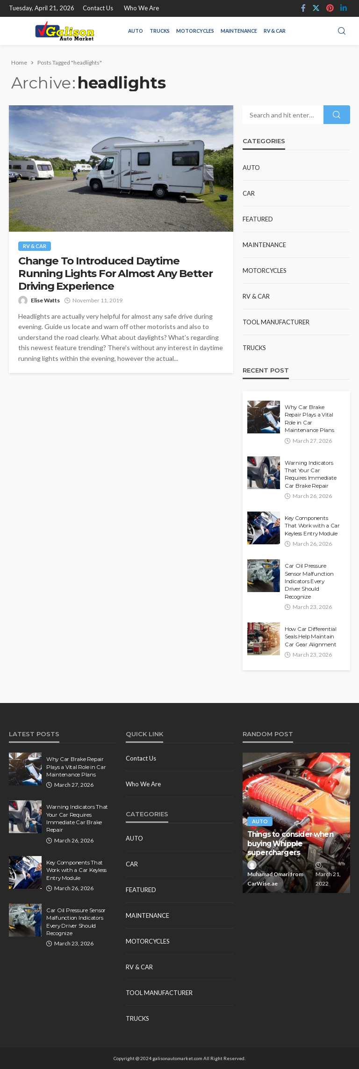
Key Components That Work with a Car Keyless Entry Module (312, 526)
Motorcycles (195, 31)
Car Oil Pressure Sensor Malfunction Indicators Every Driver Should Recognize (309, 581)
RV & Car (275, 31)
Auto (135, 31)
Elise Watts (45, 300)
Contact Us (98, 8)
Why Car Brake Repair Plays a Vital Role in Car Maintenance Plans (309, 418)
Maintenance (239, 31)
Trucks (160, 31)
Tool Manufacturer (276, 322)
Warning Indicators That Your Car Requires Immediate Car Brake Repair (310, 474)
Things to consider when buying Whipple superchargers (290, 843)
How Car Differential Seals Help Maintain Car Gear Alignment (311, 637)
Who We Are (141, 8)
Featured (258, 219)
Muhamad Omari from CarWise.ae (275, 879)
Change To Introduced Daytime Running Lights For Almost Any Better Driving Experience (115, 274)
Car (249, 193)
